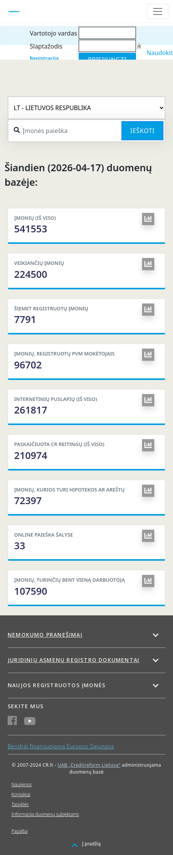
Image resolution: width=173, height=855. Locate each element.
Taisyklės (20, 804)
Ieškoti (142, 131)
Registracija (44, 58)
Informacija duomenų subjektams (45, 814)
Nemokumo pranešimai (45, 634)
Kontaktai (20, 794)
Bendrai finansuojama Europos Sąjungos (61, 746)
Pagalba (19, 831)
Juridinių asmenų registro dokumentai (73, 660)
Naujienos (21, 784)
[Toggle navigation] (157, 11)
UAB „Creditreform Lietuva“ (89, 765)
